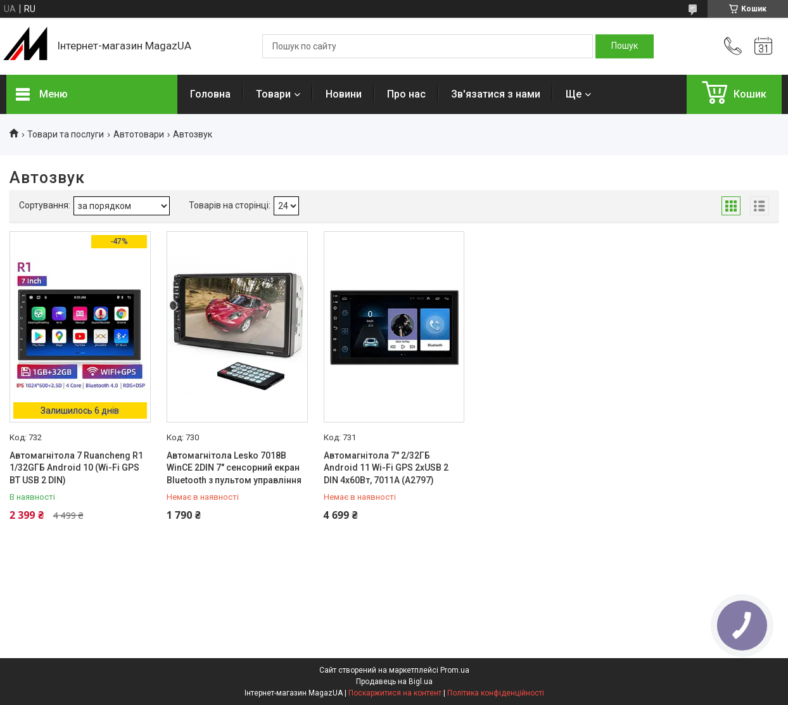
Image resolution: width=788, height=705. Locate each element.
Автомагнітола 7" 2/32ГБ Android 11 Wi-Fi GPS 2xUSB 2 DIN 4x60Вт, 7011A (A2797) (386, 467)
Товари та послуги (65, 134)
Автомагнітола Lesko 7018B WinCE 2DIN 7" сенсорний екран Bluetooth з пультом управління (234, 467)
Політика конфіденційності (495, 693)
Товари (273, 94)
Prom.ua (454, 670)
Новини (344, 94)
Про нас (406, 94)
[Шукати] (624, 46)
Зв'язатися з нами (495, 94)
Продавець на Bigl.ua (394, 681)
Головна (210, 94)
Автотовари (138, 134)
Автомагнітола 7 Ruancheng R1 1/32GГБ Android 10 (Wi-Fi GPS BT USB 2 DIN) (76, 467)
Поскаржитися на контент (395, 693)
